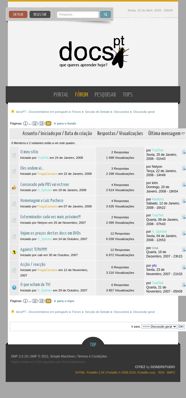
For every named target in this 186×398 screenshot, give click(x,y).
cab (40, 255)
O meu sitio (29, 152)
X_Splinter (44, 190)
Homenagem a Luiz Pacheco (41, 200)
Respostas (106, 133)
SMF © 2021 (39, 356)
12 (35, 123)
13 (41, 123)
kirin (155, 183)
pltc (154, 266)
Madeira (157, 199)
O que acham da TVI (35, 284)
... (30, 123)
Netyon (157, 167)
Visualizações (131, 133)
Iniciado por (51, 133)
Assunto (30, 133)
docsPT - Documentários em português (92, 52)
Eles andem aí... (32, 168)
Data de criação (78, 133)
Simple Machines (62, 356)
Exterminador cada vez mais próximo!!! (50, 217)
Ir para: (135, 326)
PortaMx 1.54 (95, 372)
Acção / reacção (33, 264)
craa (155, 248)
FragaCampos (47, 173)
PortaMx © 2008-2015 (121, 372)
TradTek (43, 157)
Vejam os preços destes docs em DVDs (50, 233)
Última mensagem (166, 133)
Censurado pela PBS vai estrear (44, 184)
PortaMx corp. (146, 372)
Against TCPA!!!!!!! (33, 249)
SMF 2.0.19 (19, 356)
